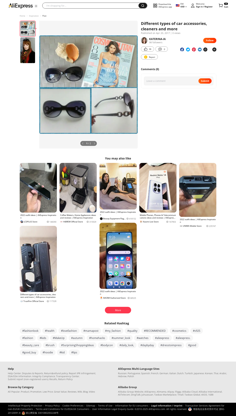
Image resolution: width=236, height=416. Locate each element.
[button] (36, 6)
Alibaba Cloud (190, 391)
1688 (210, 394)
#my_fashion (113, 331)
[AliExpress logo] (20, 5)
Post (44, 15)
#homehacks (97, 338)
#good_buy (29, 352)
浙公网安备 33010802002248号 (40, 412)
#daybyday (147, 345)
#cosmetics (179, 331)
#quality (132, 331)
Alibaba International (210, 391)
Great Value (60, 391)
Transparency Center (67, 376)
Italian (172, 373)
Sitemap (90, 405)
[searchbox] (91, 5)
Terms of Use (105, 405)
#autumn (77, 338)
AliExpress (150, 391)
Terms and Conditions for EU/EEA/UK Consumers (62, 409)
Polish (131, 376)
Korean (209, 373)
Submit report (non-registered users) (28, 379)
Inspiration (34, 15)
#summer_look (121, 338)
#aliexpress (162, 338)
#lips (74, 352)
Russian (122, 373)
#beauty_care (30, 345)
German (163, 373)
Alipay (170, 391)
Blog (85, 391)
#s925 (196, 331)
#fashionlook (30, 331)
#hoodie (48, 352)
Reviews (72, 391)
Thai (216, 373)
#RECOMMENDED (155, 331)
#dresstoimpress (171, 345)
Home (22, 15)
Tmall (180, 394)
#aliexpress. (183, 338)
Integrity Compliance (43, 376)
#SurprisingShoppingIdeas (77, 345)
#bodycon (106, 345)
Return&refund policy (56, 373)
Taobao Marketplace (165, 394)
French (154, 373)
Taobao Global (192, 394)
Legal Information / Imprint (166, 405)
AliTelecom (124, 394)
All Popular (14, 391)
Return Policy (65, 379)
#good (192, 345)
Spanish (145, 373)
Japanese (199, 373)
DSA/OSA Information (19, 376)
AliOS (204, 394)
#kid (62, 352)
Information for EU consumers (131, 405)
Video (92, 391)
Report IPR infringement (82, 373)
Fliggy (178, 391)
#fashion (27, 338)
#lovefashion (69, 331)
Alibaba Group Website (130, 391)
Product (25, 391)
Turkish (189, 373)
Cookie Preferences (72, 405)
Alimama (161, 391)
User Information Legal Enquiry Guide (113, 409)
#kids (43, 338)
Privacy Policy (52, 405)
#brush (50, 345)
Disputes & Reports (32, 373)
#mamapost (90, 331)
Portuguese (134, 373)
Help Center (14, 373)
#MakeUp (59, 338)
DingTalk (135, 394)
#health (49, 331)
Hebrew (122, 376)
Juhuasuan (147, 394)
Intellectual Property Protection (25, 405)
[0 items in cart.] (223, 5)
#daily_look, (126, 345)
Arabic (222, 373)
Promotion (36, 391)
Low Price (48, 391)
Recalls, (53, 379)
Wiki (80, 391)
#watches (142, 338)
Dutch (180, 373)
